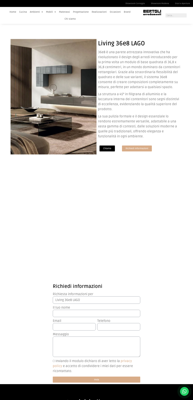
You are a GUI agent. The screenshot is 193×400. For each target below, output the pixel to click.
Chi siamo (70, 18)
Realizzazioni (99, 11)
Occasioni (115, 11)
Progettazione (81, 11)
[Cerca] (189, 15)
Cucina (23, 11)
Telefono (103, 210)
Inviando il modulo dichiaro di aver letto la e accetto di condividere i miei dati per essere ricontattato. (93, 255)
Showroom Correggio (135, 3)
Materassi (64, 11)
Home (12, 11)
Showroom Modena (160, 3)
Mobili (51, 12)
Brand (127, 11)
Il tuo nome (61, 196)
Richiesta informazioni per (73, 183)
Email (57, 210)
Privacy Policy (139, 376)
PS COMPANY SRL (32, 388)
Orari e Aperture (182, 3)
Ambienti (36, 12)
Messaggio (61, 223)
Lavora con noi (139, 369)
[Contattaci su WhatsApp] (184, 391)
